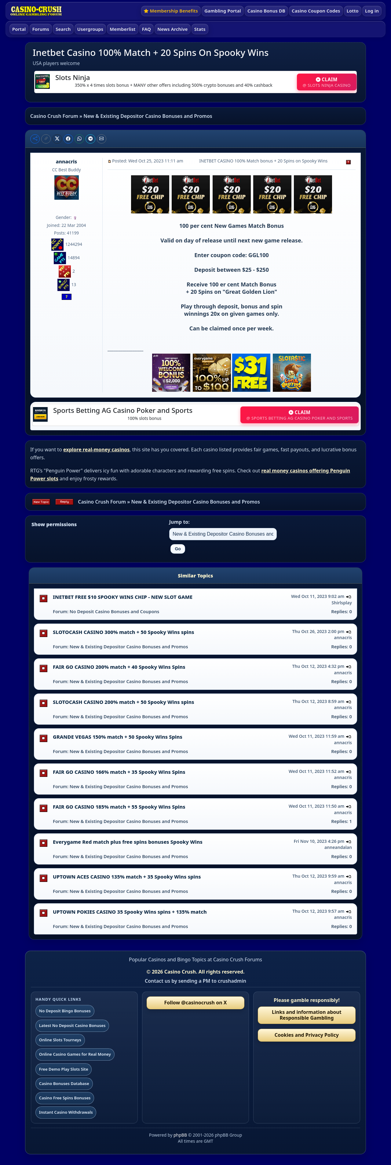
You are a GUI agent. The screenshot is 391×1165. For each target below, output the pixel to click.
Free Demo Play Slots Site (63, 1069)
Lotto (353, 11)
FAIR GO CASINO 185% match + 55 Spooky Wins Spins (119, 806)
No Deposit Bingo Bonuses (65, 1011)
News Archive (172, 29)
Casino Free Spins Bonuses (65, 1098)
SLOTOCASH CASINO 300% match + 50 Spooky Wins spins (123, 632)
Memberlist (122, 29)
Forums (40, 29)
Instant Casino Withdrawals (66, 1112)
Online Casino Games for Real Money (75, 1054)
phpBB (180, 1135)
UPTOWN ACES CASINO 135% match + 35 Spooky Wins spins (127, 876)
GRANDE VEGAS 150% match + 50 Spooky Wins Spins (117, 737)
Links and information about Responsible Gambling (307, 1015)
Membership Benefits (171, 11)
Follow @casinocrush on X (195, 1002)
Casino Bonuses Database (64, 1083)
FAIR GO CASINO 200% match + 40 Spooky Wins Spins (119, 667)
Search (63, 29)
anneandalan (338, 847)
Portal (19, 29)
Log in (372, 11)
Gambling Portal (222, 11)
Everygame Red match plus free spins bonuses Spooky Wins (128, 842)
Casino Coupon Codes (316, 11)
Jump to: (179, 522)
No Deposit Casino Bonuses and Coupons (114, 611)
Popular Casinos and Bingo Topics (167, 959)
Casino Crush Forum (54, 116)
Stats (200, 29)
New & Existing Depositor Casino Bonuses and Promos (147, 116)
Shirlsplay (342, 603)
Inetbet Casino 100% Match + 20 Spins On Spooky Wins (151, 52)
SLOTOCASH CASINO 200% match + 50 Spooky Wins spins (123, 702)
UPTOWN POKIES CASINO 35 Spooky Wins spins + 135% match (130, 911)
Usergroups (90, 29)
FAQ (146, 29)
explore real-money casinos (96, 449)
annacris (66, 161)
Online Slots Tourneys (60, 1040)
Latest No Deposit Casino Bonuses (72, 1025)
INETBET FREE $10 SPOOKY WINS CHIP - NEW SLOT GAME (122, 597)
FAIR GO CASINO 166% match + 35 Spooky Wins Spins (119, 772)
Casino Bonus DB (266, 11)
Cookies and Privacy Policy (307, 1035)
